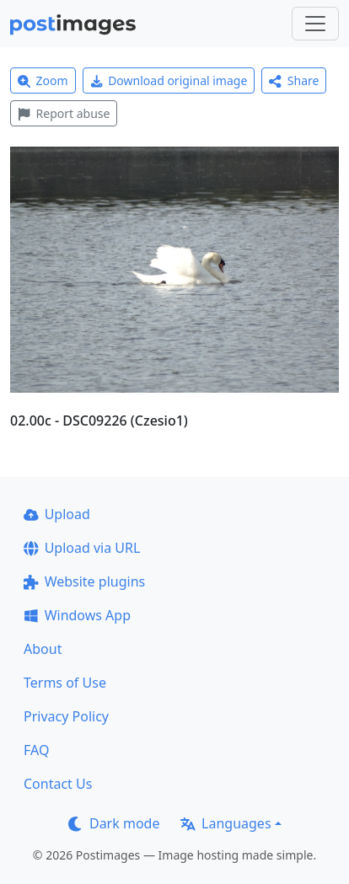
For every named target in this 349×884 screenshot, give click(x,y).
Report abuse (64, 113)
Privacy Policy (66, 716)
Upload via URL (82, 547)
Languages (225, 823)
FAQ (36, 750)
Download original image (169, 80)
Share (294, 80)
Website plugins (84, 581)
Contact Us (58, 783)
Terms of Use (65, 682)
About (43, 649)
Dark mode (113, 823)
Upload (57, 514)
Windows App (77, 615)
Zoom (43, 80)
